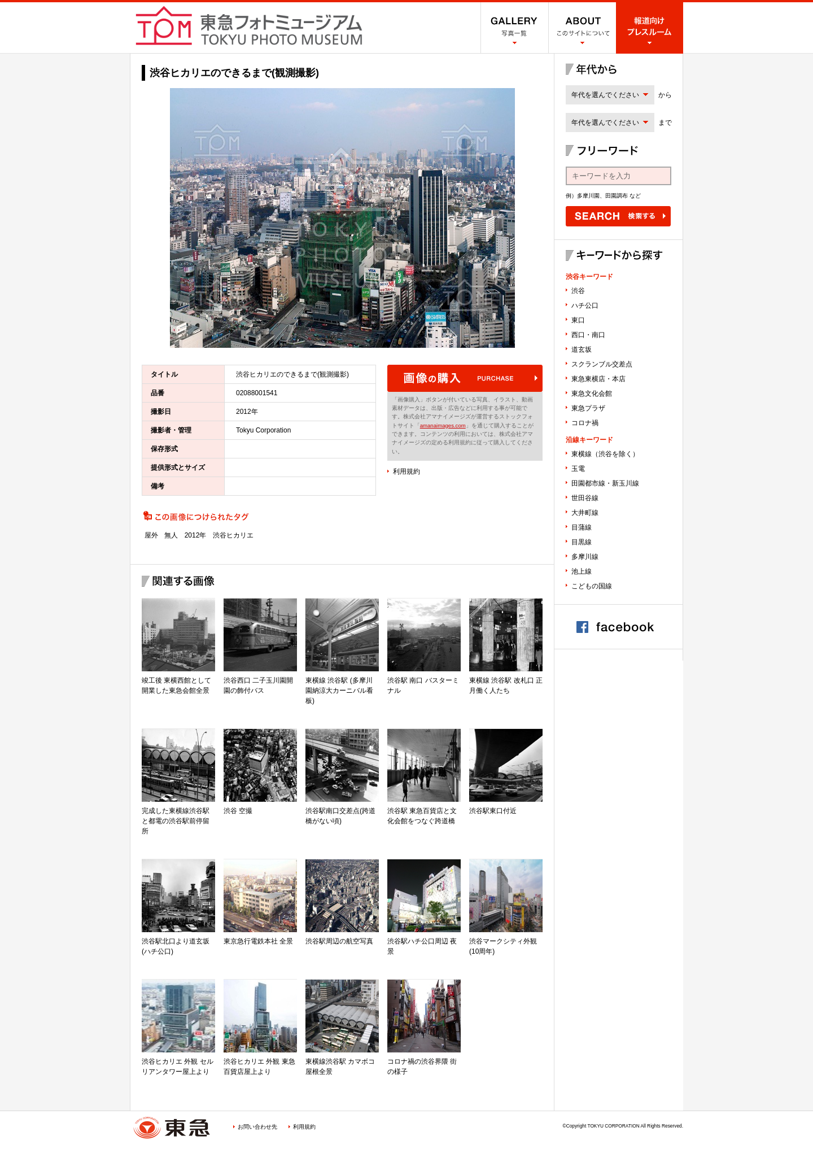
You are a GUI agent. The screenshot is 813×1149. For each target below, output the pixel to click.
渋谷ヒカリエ (233, 535)
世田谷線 (584, 498)
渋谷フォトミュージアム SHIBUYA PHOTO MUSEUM (249, 25)
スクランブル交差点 (601, 364)
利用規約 (406, 471)
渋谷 (578, 291)
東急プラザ (588, 408)
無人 (171, 535)
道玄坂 (581, 349)
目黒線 (581, 542)
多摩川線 (584, 557)
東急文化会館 (591, 393)
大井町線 (584, 513)
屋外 (151, 535)
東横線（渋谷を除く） (605, 454)
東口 (578, 320)
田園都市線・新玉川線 (605, 483)
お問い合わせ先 (257, 1127)
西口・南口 (588, 335)
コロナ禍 (584, 423)
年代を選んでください (605, 95)
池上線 (581, 571)
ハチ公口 (584, 305)
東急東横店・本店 (598, 379)
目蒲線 (581, 527)
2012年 (196, 535)
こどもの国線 (591, 586)
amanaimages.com (443, 425)
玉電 (578, 469)
